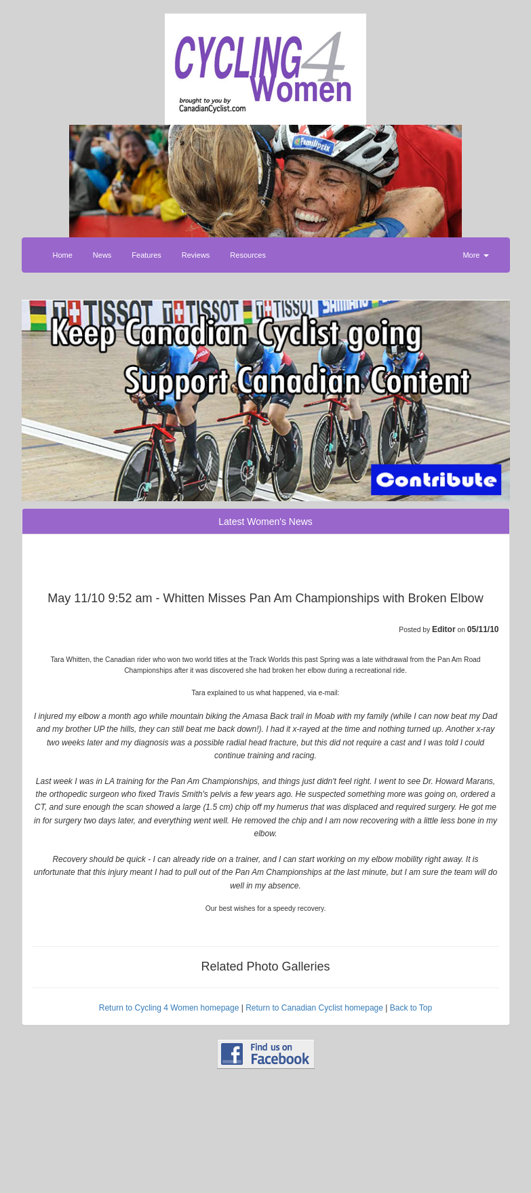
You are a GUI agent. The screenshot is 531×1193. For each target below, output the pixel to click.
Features (146, 255)
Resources (248, 255)
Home (63, 255)
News (102, 255)
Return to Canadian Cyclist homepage (314, 1008)
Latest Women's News (265, 521)
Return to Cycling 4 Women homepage (169, 1008)
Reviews (196, 255)
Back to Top (411, 1008)
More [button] (475, 255)
